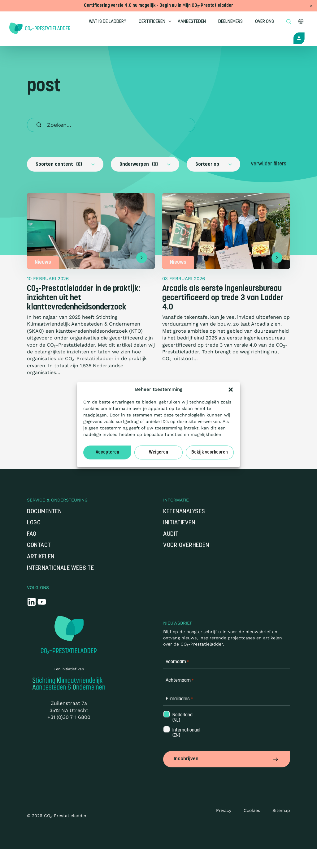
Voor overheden (186, 546)
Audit (171, 535)
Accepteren (107, 452)
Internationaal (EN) (185, 734)
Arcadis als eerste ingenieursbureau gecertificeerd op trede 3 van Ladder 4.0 (222, 298)
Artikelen (40, 557)
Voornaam (177, 662)
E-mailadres (179, 699)
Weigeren (158, 452)
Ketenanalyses (184, 512)
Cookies (252, 810)
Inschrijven (227, 759)
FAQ (32, 535)
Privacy (223, 810)
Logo (34, 523)
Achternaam (180, 681)
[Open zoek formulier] (289, 22)
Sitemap (281, 810)
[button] (231, 389)
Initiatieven (179, 523)
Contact (39, 546)
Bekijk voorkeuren (209, 452)
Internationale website (60, 569)
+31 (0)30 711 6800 (68, 718)
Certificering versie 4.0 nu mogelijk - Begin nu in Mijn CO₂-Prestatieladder (158, 5)
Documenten (44, 512)
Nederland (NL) (181, 718)
